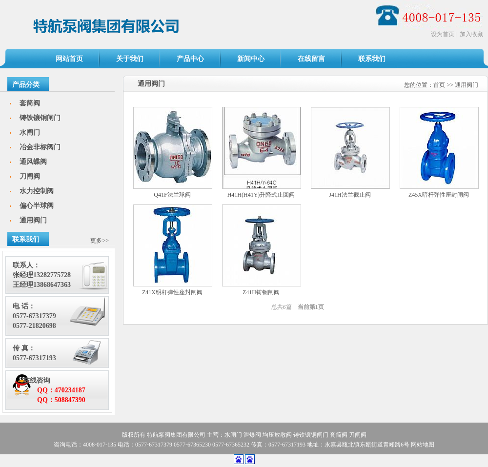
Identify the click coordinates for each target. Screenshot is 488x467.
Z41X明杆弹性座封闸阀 (172, 292)
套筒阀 (30, 103)
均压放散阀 (277, 434)
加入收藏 (471, 34)
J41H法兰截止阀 (349, 194)
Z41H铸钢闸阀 (261, 292)
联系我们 (372, 58)
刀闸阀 (30, 176)
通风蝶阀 (33, 161)
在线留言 (311, 58)
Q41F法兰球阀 (172, 194)
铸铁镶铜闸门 (40, 118)
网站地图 (422, 444)
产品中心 (190, 58)
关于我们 (129, 58)
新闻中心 (250, 58)
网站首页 (69, 58)
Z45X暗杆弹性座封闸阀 (438, 194)
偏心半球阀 (37, 205)
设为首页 (442, 34)
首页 (439, 84)
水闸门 (30, 132)
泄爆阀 (252, 434)
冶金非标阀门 (40, 147)
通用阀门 (466, 84)
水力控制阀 (37, 191)
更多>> (99, 240)
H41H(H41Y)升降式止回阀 (261, 194)
